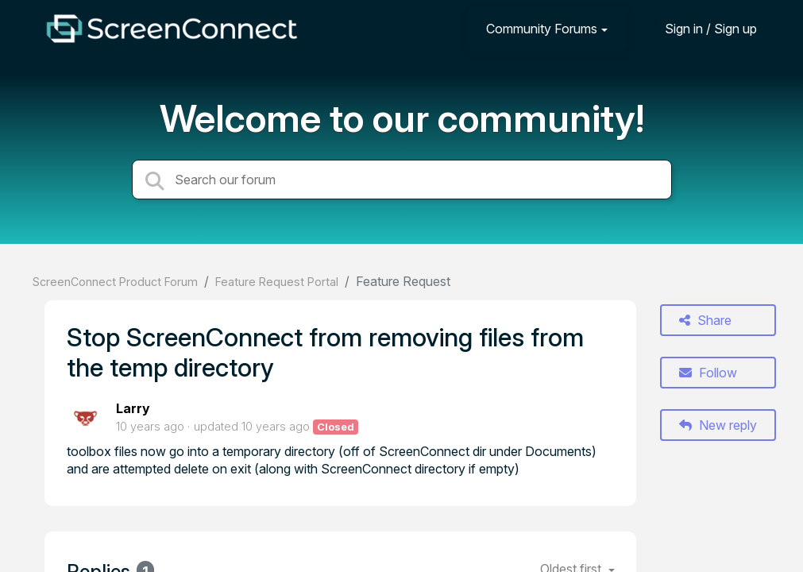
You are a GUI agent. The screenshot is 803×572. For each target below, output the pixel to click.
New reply (718, 425)
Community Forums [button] (541, 29)
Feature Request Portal (276, 281)
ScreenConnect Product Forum (115, 281)
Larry (133, 408)
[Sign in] (699, 28)
